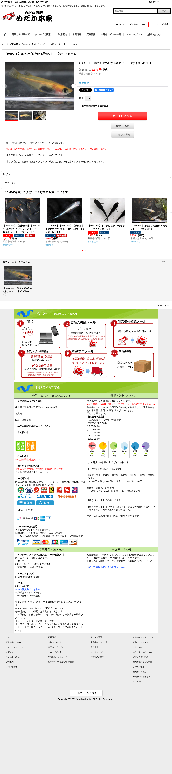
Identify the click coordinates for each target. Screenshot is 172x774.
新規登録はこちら (137, 24)
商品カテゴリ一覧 (55, 647)
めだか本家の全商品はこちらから (34, 426)
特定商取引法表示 (13, 657)
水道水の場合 (138, 681)
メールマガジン (97, 652)
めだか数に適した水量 (142, 662)
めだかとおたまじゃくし (143, 637)
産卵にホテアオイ (140, 642)
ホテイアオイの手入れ (142, 652)
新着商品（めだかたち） (58, 657)
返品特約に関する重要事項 (95, 106)
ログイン (120, 24)
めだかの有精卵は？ (141, 676)
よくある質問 (96, 637)
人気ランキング (54, 642)
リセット (165, 262)
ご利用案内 (10, 662)
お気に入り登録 (122, 134)
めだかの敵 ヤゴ (140, 647)
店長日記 (52, 637)
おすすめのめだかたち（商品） (61, 662)
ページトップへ (164, 306)
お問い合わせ (122, 126)
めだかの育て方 (139, 672)
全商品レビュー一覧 (99, 642)
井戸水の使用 (138, 667)
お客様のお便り (97, 657)
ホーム (8, 637)
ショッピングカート (14, 647)
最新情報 (94, 647)
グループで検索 (54, 652)
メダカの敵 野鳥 (140, 657)
